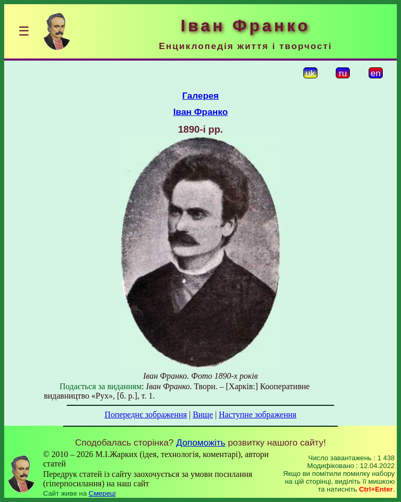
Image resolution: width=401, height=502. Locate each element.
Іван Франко (200, 112)
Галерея (200, 95)
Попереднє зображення (145, 414)
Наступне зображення (258, 414)
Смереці (102, 493)
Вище (203, 414)
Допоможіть (200, 442)
